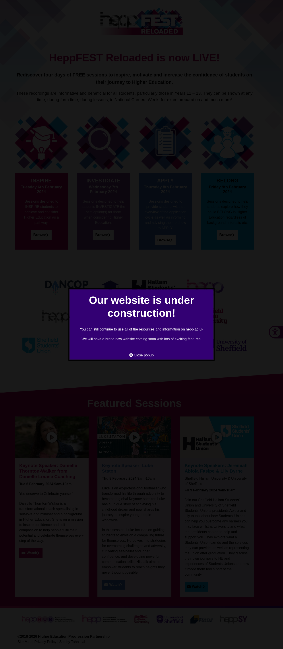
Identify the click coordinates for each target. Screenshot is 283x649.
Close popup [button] (141, 355)
